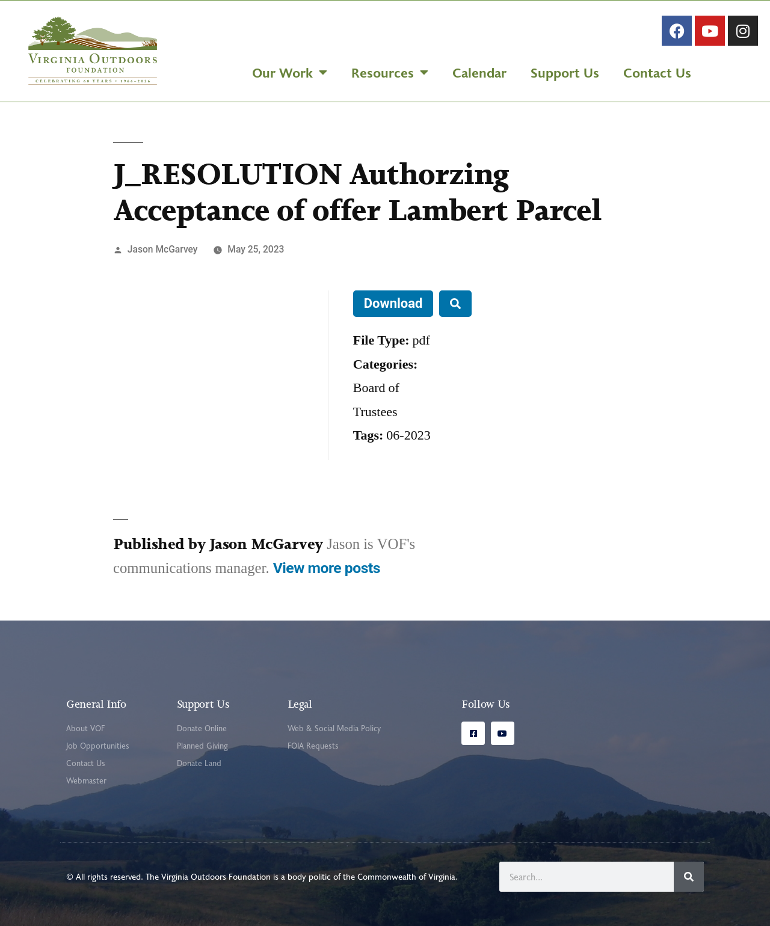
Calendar (479, 72)
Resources (389, 72)
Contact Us (657, 72)
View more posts (326, 568)
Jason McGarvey (163, 249)
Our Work (289, 72)
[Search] (689, 877)
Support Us (565, 72)
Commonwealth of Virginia (406, 876)
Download (393, 303)
